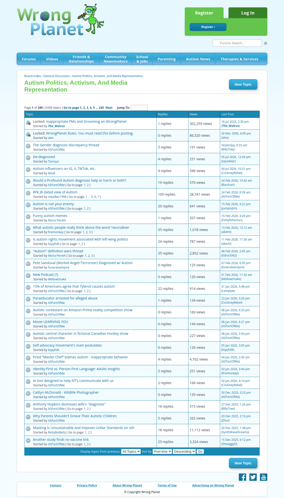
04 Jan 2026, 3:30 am (235, 357)
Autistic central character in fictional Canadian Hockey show (80, 333)
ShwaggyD (229, 444)
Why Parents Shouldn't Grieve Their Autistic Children (75, 416)
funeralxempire (58, 267)
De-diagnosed (44, 156)
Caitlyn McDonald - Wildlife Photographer (66, 392)
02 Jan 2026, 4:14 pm (235, 381)
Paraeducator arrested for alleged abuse (65, 298)
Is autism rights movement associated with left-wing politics (80, 239)
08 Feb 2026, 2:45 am (236, 251)
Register (204, 13)
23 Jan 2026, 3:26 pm (235, 298)
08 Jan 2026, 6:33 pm (235, 310)
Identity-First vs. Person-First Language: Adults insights (76, 368)
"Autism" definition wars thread (58, 251)
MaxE (51, 173)
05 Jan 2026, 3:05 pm (235, 345)
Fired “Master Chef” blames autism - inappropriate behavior (80, 357)
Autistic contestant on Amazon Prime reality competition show (82, 310)
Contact (55, 485)
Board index (32, 76)
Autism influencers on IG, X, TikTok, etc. (64, 168)
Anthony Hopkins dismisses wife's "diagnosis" (69, 404)
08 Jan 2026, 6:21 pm (235, 322)
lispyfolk (53, 244)
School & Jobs (142, 59)
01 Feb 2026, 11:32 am (236, 275)
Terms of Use (167, 485)
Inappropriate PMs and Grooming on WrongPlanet (86, 121)
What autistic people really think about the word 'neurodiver (81, 227)
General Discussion (56, 76)
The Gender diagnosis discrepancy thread (66, 145)
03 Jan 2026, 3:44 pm (235, 369)
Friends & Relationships (81, 59)
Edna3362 (229, 255)
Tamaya (53, 161)
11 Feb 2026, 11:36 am (236, 239)
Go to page (71, 108)
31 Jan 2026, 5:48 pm (235, 286)
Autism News (198, 58)
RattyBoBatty (57, 432)
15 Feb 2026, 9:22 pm (236, 204)
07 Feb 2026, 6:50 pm (236, 263)
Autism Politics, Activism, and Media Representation (107, 76)
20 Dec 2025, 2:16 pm (236, 416)
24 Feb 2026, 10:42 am (236, 180)
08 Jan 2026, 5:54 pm (235, 334)
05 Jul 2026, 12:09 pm (236, 157)
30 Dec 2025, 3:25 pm (236, 392)
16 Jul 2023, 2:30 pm (235, 122)
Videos (52, 58)
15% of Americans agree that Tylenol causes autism (74, 286)
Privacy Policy (87, 485)
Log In (248, 13)
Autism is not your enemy (53, 204)
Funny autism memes (50, 215)
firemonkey (55, 232)
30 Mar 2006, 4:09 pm (236, 133)
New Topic (243, 84)
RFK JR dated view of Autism (55, 192)
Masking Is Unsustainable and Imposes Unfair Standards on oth (83, 427)
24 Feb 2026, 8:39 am (236, 192)
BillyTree (228, 149)
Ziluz (225, 420)
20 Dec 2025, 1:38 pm (236, 428)
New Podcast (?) (45, 274)
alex (51, 138)
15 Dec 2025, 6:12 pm (236, 440)
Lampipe (228, 291)
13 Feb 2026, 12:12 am (236, 228)
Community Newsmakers (116, 59)
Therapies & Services (239, 58)
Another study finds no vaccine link (61, 439)
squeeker (228, 161)
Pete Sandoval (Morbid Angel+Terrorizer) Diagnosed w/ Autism (83, 262)
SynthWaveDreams (235, 432)
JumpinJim (229, 208)
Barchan (227, 185)
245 (101, 108)
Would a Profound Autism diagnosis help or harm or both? (79, 180)
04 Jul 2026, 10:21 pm (236, 169)
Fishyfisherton (231, 220)
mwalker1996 (57, 197)
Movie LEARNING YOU (50, 321)
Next (109, 108)
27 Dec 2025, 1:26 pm (236, 404)
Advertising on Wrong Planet (213, 485)
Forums (29, 58)
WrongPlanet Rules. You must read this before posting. (90, 133)
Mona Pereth (57, 220)
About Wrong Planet (127, 485)
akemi (226, 232)
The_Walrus (56, 126)
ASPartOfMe (56, 150)
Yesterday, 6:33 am (234, 145)
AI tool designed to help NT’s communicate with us (73, 380)
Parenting (167, 58)
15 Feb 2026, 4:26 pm (236, 216)
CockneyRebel (231, 173)
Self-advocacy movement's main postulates (67, 345)
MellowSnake (57, 279)
